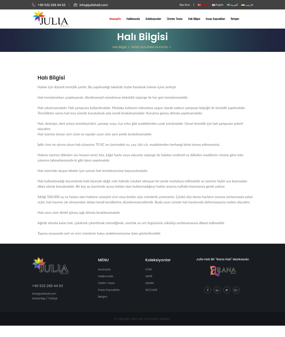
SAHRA (149, 283)
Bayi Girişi (185, 4)
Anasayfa (115, 19)
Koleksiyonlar (153, 19)
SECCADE (151, 290)
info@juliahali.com (91, 5)
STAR (148, 269)
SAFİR (148, 276)
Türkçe (203, 4)
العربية (232, 4)
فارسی (247, 4)
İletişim (235, 19)
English (217, 4)
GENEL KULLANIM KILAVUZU (149, 47)
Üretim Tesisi (174, 19)
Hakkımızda (133, 19)
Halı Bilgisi (194, 19)
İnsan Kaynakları (215, 19)
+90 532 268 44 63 (49, 5)
